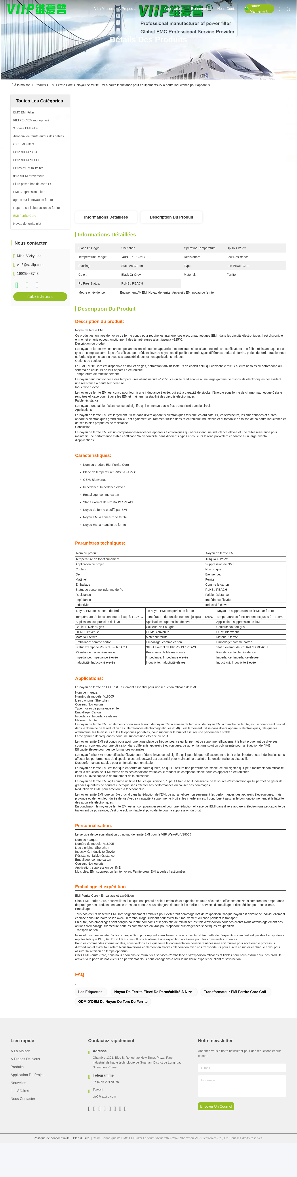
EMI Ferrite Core (61, 85)
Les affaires (20, 1091)
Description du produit (171, 217)
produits (152, 9)
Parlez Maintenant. (256, 8)
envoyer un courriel (216, 1106)
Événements (201, 9)
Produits (40, 85)
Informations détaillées (106, 217)
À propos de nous (129, 9)
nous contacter (227, 9)
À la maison (103, 9)
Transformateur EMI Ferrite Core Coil (235, 992)
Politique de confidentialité (52, 1138)
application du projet (175, 9)
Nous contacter (23, 1099)
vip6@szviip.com (30, 265)
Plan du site (81, 1138)
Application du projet (27, 1075)
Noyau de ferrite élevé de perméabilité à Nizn (153, 992)
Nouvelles (18, 1083)
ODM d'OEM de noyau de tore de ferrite (113, 1001)
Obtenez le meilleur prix (225, 158)
